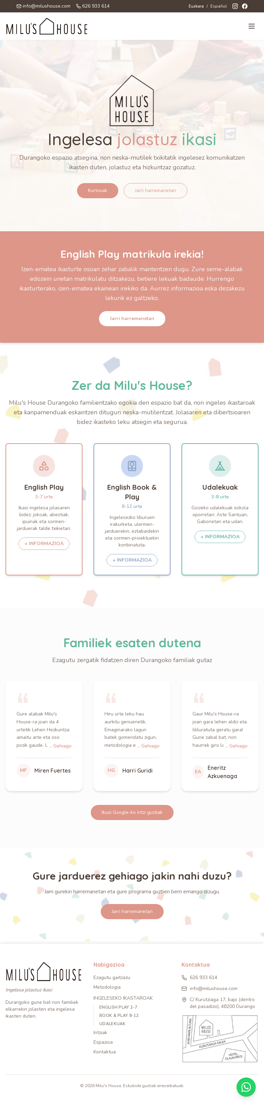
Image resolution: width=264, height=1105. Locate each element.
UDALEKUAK (112, 1024)
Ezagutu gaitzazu (112, 977)
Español (218, 6)
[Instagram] (235, 6)
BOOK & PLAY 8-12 (119, 1015)
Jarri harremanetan (155, 190)
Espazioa (103, 1042)
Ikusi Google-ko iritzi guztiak (132, 812)
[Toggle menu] (251, 26)
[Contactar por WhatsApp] (246, 1087)
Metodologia (107, 987)
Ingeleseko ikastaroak (123, 998)
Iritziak (100, 1032)
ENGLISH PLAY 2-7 (118, 1007)
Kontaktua (105, 1052)
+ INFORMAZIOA (44, 543)
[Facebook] (245, 6)
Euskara (196, 6)
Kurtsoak (97, 190)
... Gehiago (60, 746)
